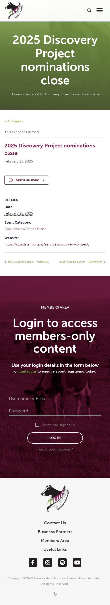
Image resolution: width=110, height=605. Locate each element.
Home (15, 94)
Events (28, 94)
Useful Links (55, 549)
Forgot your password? (55, 449)
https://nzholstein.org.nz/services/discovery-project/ (47, 244)
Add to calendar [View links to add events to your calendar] (27, 180)
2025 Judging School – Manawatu (28, 261)
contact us (27, 371)
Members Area (55, 540)
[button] (89, 10)
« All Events (13, 121)
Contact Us (55, 522)
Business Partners (55, 531)
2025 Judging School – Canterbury (81, 261)
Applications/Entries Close (25, 229)
